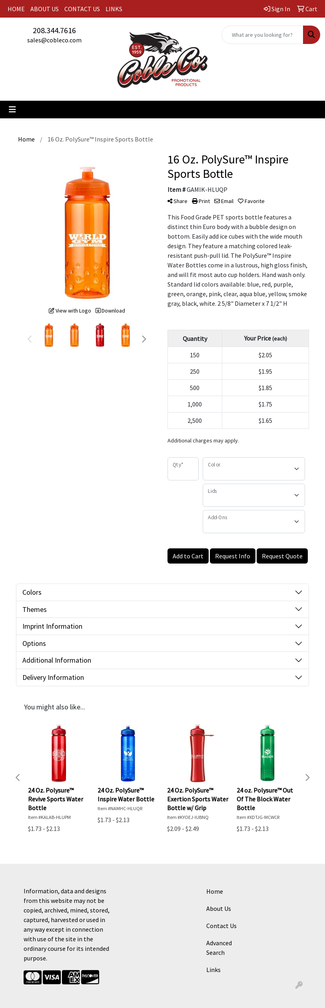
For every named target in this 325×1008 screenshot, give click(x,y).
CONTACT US (82, 9)
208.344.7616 (54, 30)
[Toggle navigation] (12, 109)
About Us (218, 908)
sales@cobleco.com (54, 40)
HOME (16, 9)
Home (214, 891)
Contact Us (221, 926)
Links (213, 970)
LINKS (114, 9)
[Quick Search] (262, 35)
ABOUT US (44, 9)
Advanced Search (219, 947)
